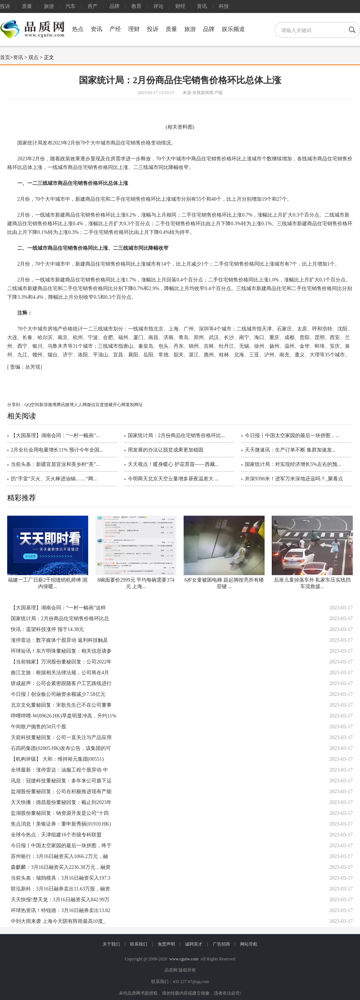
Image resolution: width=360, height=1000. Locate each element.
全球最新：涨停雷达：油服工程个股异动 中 (59, 770)
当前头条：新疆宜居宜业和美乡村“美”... (55, 464)
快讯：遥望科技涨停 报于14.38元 (47, 629)
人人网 (80, 404)
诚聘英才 (193, 944)
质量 (27, 6)
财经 (180, 6)
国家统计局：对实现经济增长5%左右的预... (293, 464)
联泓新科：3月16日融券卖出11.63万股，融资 (60, 889)
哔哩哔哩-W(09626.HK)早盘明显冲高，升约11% (63, 716)
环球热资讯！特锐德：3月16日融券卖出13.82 (61, 910)
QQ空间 (31, 404)
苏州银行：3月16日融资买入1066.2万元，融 (59, 856)
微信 (91, 404)
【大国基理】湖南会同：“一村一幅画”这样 (58, 607)
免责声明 (166, 944)
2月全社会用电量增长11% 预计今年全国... (57, 450)
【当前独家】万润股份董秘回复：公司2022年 (61, 662)
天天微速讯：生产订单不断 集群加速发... (290, 450)
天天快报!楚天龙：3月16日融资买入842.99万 (60, 899)
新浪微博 (48, 404)
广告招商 (221, 944)
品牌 (114, 6)
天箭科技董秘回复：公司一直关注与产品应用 (61, 737)
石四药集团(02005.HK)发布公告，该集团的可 (61, 748)
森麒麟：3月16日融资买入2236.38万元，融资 (61, 867)
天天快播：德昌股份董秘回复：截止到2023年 (61, 802)
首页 (5, 57)
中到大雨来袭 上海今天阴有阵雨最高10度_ (58, 921)
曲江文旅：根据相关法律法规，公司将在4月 (60, 672)
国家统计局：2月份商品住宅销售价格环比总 (60, 618)
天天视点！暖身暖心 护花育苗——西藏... (173, 464)
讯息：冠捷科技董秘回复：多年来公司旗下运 (61, 780)
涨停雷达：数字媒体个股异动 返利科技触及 (59, 640)
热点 (78, 29)
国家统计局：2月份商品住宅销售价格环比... (176, 435)
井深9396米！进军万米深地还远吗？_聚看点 (294, 478)
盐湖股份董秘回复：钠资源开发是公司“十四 (60, 813)
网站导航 (248, 944)
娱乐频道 (233, 29)
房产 (92, 6)
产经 (115, 29)
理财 (134, 29)
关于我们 (111, 944)
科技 (224, 6)
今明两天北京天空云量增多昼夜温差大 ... (173, 478)
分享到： (15, 404)
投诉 (5, 6)
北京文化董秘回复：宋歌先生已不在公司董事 (61, 705)
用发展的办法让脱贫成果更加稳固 (165, 450)
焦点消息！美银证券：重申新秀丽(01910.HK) (61, 824)
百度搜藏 (104, 404)
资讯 (202, 6)
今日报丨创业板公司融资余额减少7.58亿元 (58, 694)
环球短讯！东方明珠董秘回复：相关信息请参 (61, 651)
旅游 (49, 6)
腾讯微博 (65, 404)
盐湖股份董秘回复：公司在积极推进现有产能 (61, 791)
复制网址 (134, 404)
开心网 (119, 404)
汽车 (71, 6)
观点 (33, 57)
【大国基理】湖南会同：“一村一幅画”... (55, 435)
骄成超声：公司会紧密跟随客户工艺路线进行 (61, 683)
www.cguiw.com (183, 958)
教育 (136, 6)
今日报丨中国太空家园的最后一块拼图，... (292, 435)
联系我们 (138, 944)
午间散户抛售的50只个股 (38, 726)
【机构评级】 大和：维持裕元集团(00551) (57, 759)
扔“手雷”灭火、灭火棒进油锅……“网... (54, 478)
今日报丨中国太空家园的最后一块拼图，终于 (61, 845)
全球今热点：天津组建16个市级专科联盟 (56, 834)
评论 (158, 6)
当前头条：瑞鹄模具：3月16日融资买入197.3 (61, 878)
